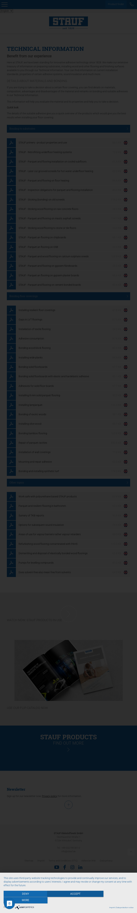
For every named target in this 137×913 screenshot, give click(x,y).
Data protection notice (124, 907)
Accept (68, 900)
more (114, 900)
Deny (23, 900)
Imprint (112, 907)
